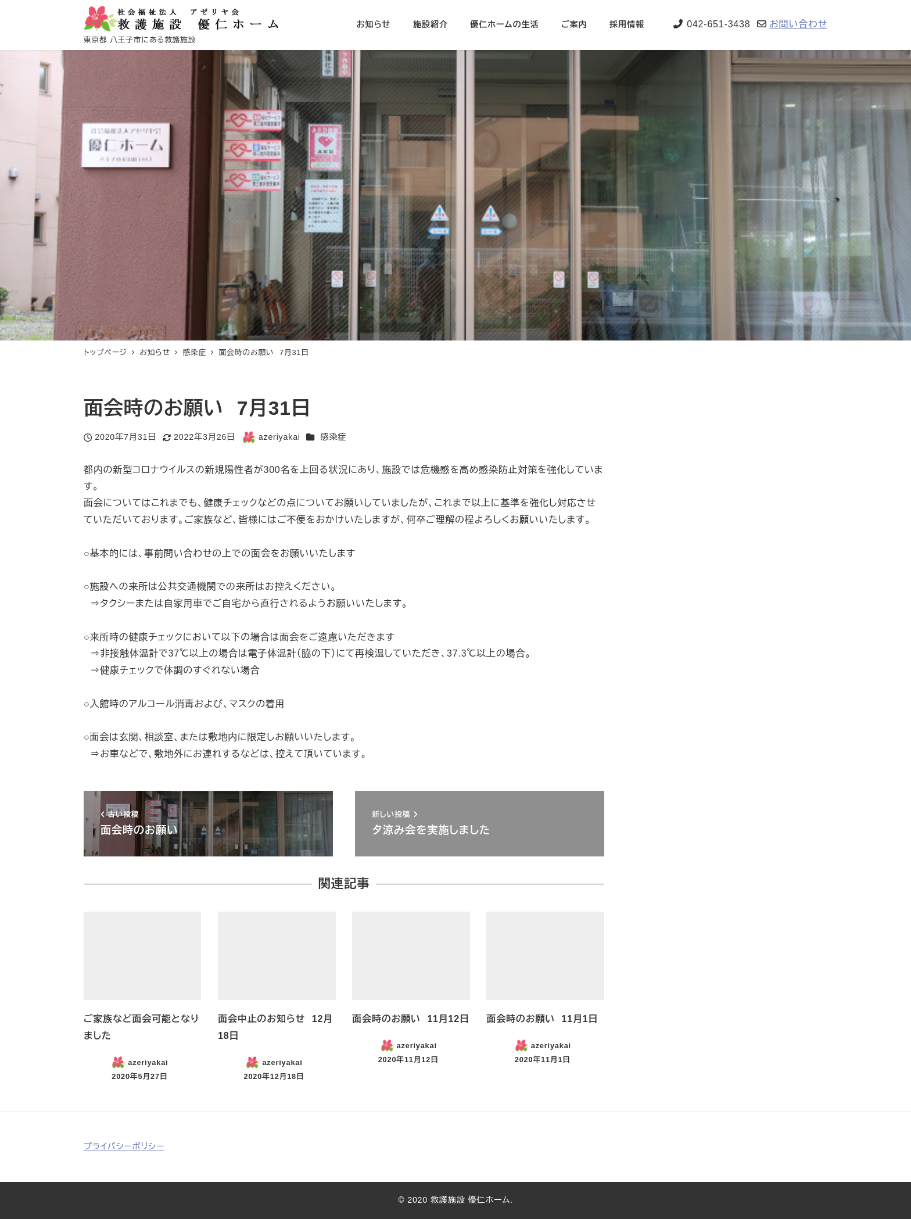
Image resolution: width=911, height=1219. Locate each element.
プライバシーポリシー (124, 1146)
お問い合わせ (798, 24)
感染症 (333, 437)
